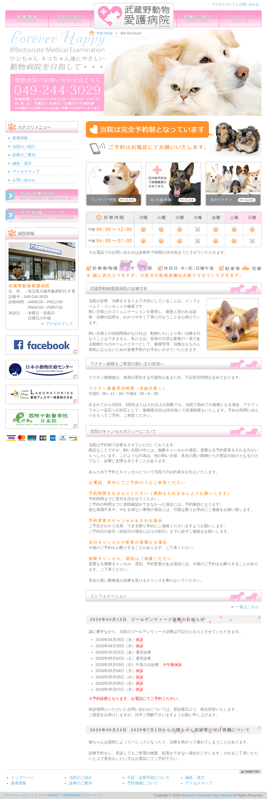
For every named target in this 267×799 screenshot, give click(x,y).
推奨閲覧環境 (72, 795)
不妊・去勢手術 (42, 196)
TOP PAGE (104, 33)
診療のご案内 (197, 18)
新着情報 (20, 138)
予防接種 (42, 215)
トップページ (22, 777)
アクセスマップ (223, 4)
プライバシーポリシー (19, 795)
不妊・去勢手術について (148, 777)
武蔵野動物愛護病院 (134, 16)
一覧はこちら (247, 607)
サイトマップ (94, 795)
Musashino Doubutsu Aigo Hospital (206, 795)
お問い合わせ (249, 4)
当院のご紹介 (69, 18)
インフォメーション (27, 18)
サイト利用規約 (48, 795)
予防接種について (142, 783)
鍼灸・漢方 (22, 163)
